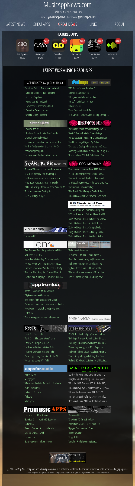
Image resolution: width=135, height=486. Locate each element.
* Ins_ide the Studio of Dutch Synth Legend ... (87, 396)
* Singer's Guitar (75, 432)
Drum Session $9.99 (94, 54)
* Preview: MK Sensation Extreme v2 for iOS (42, 142)
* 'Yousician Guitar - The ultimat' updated (41, 88)
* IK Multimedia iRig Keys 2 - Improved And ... (43, 276)
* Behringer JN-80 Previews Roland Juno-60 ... (87, 343)
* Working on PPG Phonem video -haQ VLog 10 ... (88, 151)
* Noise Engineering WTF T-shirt (37, 360)
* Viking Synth (29, 379)
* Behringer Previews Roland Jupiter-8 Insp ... (87, 338)
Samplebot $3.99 (76, 54)
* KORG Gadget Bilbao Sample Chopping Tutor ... (89, 137)
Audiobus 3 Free (112, 54)
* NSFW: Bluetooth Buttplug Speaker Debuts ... (87, 334)
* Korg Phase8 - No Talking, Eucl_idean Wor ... (87, 379)
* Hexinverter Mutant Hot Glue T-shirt (39, 347)
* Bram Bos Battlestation (78, 92)
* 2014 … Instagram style (34, 195)
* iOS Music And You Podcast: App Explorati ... (87, 210)
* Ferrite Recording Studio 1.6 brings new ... (86, 276)
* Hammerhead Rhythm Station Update (40, 155)
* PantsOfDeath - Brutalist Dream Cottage (85, 133)
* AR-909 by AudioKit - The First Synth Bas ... (42, 263)
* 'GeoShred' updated (33, 97)
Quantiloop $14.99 (58, 54)
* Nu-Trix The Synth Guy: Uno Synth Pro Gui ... (43, 146)
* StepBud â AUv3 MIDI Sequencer (40, 419)
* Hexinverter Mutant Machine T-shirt (39, 351)
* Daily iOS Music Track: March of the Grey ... (87, 218)
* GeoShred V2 (74, 415)
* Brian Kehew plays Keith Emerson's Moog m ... (88, 387)
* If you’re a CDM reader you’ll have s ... (84, 254)
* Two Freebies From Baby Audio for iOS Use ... (44, 250)
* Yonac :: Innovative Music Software (39, 291)
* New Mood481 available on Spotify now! (42, 308)
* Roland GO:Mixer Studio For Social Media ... (87, 360)
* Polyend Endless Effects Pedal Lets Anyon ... (87, 351)
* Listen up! (28, 313)
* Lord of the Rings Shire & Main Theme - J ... (86, 374)
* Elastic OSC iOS (75, 106)
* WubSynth (29, 401)
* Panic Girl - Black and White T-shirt (39, 338)
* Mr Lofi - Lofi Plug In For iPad (81, 101)
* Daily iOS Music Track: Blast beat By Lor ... (86, 236)
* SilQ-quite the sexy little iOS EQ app (40, 173)
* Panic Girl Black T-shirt (34, 334)
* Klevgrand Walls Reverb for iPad (82, 97)
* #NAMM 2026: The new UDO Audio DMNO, (87, 383)
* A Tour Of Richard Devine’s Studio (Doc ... (86, 173)
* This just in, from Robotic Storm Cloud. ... (42, 299)
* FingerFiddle (74, 437)
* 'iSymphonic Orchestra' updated (38, 106)
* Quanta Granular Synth (34, 432)
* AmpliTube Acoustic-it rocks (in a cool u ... (42, 182)
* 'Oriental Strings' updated (35, 114)
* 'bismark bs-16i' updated (35, 101)
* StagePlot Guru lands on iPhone (38, 441)
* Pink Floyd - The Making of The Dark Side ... (87, 191)
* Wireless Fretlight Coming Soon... (82, 441)
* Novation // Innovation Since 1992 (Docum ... (87, 169)
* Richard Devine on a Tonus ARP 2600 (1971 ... (88, 392)
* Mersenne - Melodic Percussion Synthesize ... (43, 383)
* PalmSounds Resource (78, 250)
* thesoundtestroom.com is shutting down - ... (87, 129)
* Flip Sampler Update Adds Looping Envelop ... (88, 114)
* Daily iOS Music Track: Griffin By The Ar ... (86, 223)
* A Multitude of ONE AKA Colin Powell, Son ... (87, 155)
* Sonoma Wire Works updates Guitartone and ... (44, 169)
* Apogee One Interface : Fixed (81, 428)
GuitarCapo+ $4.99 (40, 54)
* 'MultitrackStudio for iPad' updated (39, 92)
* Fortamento (29, 437)
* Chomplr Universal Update (36, 137)
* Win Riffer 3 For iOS (33, 254)
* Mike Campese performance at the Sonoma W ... (45, 187)
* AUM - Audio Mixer (32, 387)
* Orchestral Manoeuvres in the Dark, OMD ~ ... (88, 182)
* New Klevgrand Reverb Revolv (81, 110)
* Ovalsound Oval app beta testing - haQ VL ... (87, 146)
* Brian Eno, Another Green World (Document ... (88, 195)
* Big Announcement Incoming (36, 295)
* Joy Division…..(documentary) (81, 187)
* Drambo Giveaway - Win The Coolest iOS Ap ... (44, 268)
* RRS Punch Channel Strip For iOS (82, 88)
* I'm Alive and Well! (32, 129)
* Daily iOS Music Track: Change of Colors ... (86, 227)
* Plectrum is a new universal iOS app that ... (87, 272)
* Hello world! (30, 236)
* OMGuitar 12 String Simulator (81, 419)
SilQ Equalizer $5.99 (22, 54)
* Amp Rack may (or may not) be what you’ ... (87, 259)
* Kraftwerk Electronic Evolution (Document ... (87, 178)
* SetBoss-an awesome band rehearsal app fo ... (44, 178)
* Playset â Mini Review (36, 415)
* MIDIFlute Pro (30, 374)
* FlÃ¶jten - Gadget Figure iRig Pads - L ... (85, 142)
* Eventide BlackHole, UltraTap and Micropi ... (43, 272)
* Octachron (29, 424)
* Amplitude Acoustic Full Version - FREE (85, 424)
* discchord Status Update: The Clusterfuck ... (43, 133)
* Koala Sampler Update (34, 151)
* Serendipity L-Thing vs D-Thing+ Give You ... (87, 356)
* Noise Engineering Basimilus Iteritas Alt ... (42, 356)
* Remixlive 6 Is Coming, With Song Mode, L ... (43, 259)
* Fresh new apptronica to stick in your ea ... (42, 317)
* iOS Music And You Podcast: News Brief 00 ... (87, 214)
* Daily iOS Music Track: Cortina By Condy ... (86, 232)
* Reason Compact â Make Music (40, 428)
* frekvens (28, 396)
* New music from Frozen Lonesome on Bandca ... (45, 304)
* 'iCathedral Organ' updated (36, 110)
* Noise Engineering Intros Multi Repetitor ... (86, 347)
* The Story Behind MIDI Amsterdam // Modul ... (88, 401)
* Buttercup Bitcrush (32, 392)
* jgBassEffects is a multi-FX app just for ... (86, 268)
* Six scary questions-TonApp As (37, 191)
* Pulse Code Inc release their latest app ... (86, 263)
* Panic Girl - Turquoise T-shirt (36, 343)
